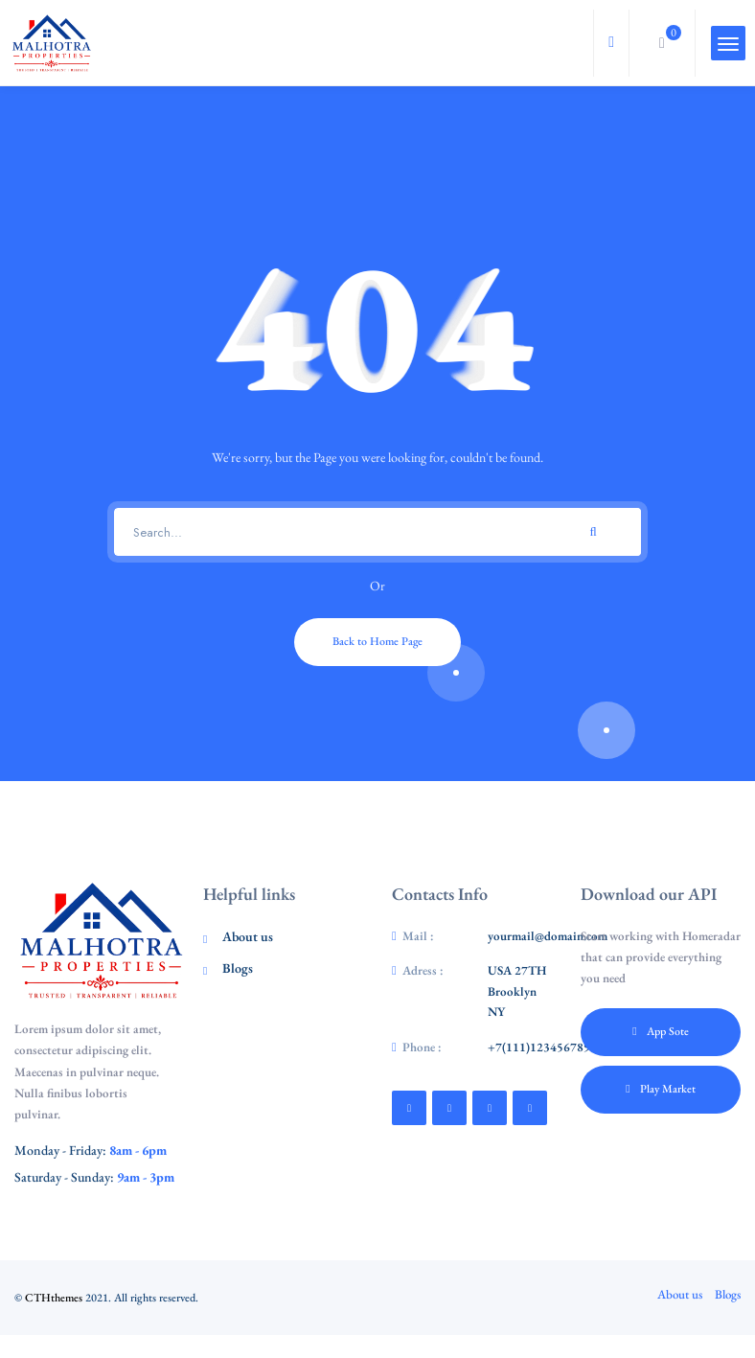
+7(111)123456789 (539, 1047)
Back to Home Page (377, 641)
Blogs (237, 968)
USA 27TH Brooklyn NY (517, 991)
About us (247, 936)
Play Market (660, 1088)
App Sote (660, 1031)
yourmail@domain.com (547, 936)
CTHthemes (53, 1297)
